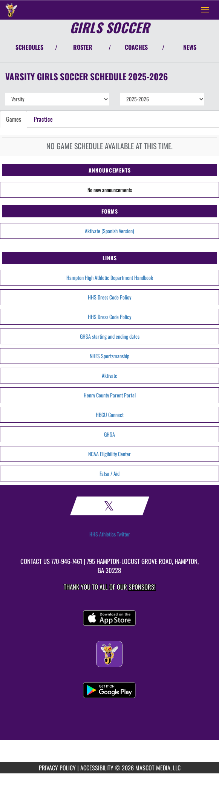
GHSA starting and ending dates (109, 336)
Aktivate (109, 375)
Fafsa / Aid (109, 473)
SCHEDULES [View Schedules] (29, 47)
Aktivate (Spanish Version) (109, 231)
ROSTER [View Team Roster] (82, 47)
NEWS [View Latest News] (189, 47)
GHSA (109, 434)
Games (13, 119)
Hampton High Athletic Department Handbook (109, 277)
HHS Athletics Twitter (109, 534)
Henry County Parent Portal (110, 395)
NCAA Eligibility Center (109, 454)
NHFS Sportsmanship (109, 356)
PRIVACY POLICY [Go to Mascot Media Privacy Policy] (57, 767)
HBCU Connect (110, 415)
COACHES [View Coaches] (136, 47)
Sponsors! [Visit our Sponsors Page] (142, 586)
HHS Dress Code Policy (109, 297)
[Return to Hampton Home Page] (11, 9)
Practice (43, 119)
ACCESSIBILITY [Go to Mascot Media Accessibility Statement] (96, 767)
